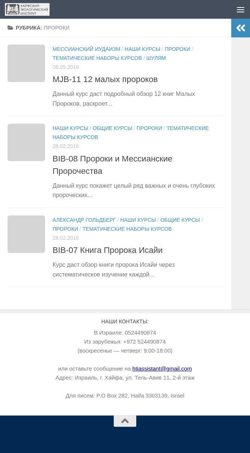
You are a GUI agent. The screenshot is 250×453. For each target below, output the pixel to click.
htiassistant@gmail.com (162, 368)
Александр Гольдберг (84, 220)
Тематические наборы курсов (97, 58)
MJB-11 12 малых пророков (105, 79)
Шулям (156, 58)
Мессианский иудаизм (86, 49)
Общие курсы (112, 128)
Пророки (177, 49)
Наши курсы (142, 49)
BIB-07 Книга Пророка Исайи (108, 250)
